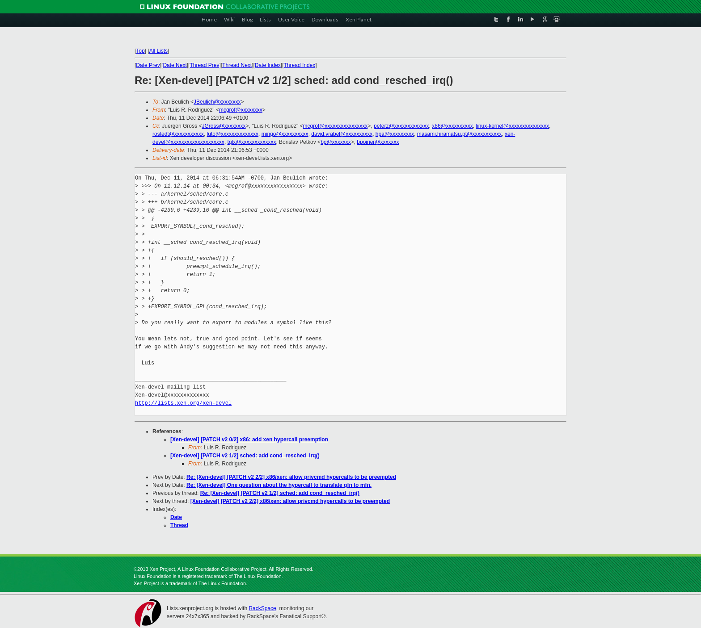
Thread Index (300, 65)
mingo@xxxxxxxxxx (285, 134)
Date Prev (148, 65)
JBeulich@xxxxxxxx (217, 102)
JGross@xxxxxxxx (223, 126)
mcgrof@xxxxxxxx (240, 110)
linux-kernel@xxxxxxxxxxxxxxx (512, 126)
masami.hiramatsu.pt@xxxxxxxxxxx (459, 134)
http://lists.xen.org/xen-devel (183, 403)
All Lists (158, 51)
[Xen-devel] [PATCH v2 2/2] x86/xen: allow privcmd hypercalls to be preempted (290, 501)
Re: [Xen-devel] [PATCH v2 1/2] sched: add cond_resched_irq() (279, 493)
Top (140, 51)
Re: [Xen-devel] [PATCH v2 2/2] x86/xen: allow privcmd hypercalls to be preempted (291, 477)
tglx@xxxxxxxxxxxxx (252, 142)
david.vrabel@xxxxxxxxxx (341, 134)
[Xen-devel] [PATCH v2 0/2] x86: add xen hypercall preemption (249, 439)
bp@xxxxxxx (336, 142)
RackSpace (262, 608)
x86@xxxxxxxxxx (452, 126)
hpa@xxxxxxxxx (395, 134)
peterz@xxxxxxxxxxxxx (401, 126)
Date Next (174, 65)
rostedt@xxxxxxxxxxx (178, 134)
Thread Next (237, 65)
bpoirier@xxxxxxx (378, 142)
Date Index (268, 65)
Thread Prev (204, 65)
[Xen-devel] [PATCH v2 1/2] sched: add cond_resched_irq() (245, 455)
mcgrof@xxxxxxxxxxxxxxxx (335, 126)
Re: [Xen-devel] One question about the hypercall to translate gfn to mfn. (279, 485)
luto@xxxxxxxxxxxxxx (233, 134)
